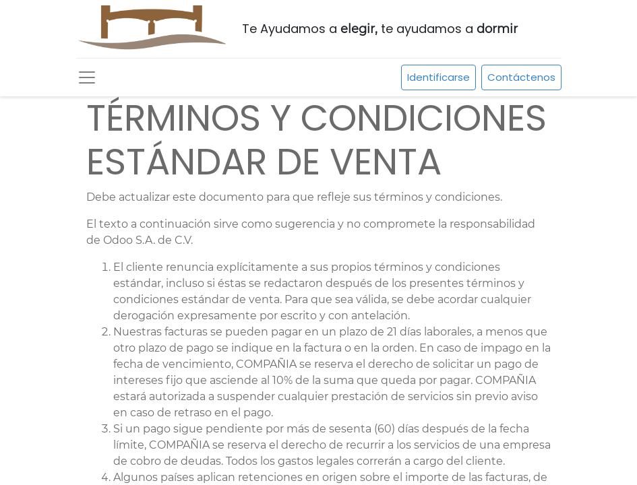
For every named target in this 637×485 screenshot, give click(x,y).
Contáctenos (521, 77)
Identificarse (438, 77)
